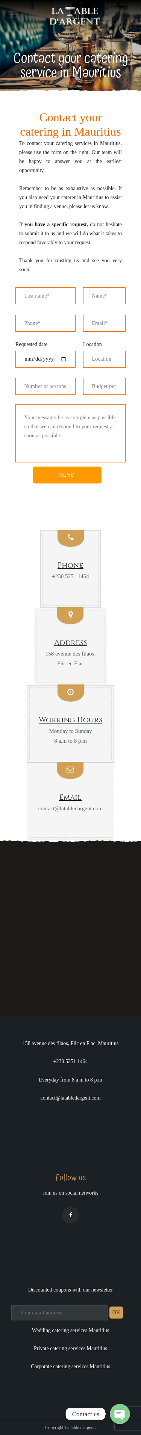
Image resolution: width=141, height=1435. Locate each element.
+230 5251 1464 (70, 576)
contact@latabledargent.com (70, 808)
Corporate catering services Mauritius (70, 1366)
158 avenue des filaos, (70, 654)
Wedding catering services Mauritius (70, 1330)
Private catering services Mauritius (70, 1348)
